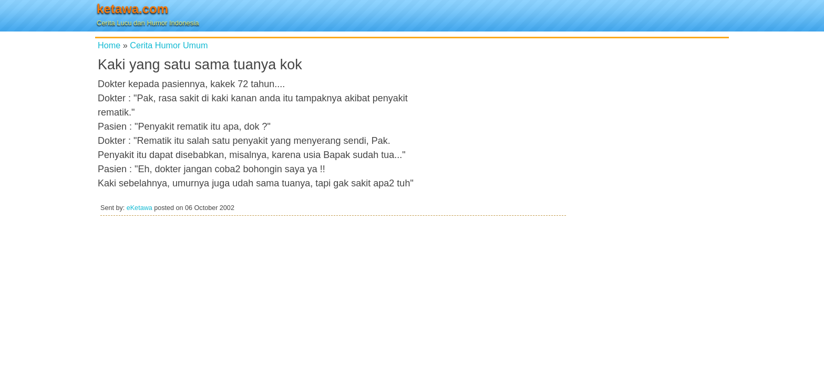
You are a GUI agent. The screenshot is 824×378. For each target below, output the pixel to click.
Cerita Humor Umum (169, 45)
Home (109, 45)
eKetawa (139, 208)
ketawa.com (132, 9)
